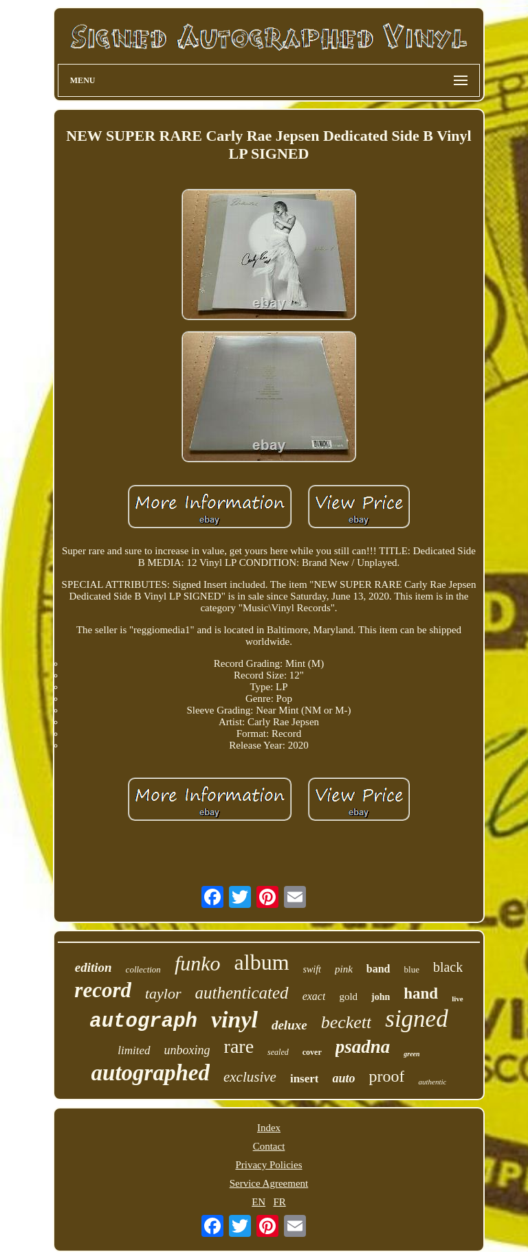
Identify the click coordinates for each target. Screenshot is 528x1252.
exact (314, 996)
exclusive (249, 1077)
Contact (269, 1146)
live (457, 998)
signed (416, 1018)
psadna (363, 1046)
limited (134, 1050)
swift (312, 969)
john (380, 997)
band (378, 969)
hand (421, 993)
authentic (432, 1082)
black (448, 967)
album (261, 962)
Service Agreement (269, 1183)
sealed (278, 1052)
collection (143, 969)
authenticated (242, 992)
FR (279, 1201)
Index (268, 1127)
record (102, 990)
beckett (346, 1022)
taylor (163, 993)
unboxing (187, 1050)
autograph (143, 1021)
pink (344, 969)
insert (304, 1078)
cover (312, 1052)
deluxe (289, 1025)
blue (411, 969)
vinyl (234, 1019)
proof (386, 1076)
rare (239, 1046)
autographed (150, 1072)
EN (258, 1201)
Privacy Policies (268, 1164)
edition (93, 967)
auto (343, 1078)
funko (198, 963)
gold (348, 996)
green (411, 1054)
